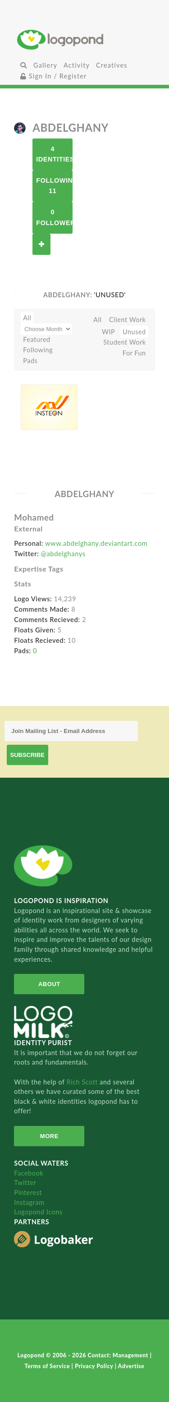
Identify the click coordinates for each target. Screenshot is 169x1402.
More (49, 1136)
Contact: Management (119, 1355)
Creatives (111, 65)
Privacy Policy (95, 1366)
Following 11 (54, 185)
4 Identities (54, 154)
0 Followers (54, 217)
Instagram (29, 1202)
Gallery (45, 65)
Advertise (131, 1366)
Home (84, 39)
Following (38, 350)
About (49, 984)
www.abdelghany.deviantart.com (96, 543)
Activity (77, 65)
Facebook (28, 1173)
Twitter (25, 1182)
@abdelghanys (63, 553)
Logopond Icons (38, 1212)
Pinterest (28, 1192)
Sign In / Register (53, 76)
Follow (41, 244)
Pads (30, 360)
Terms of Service (48, 1366)
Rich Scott (83, 1082)
